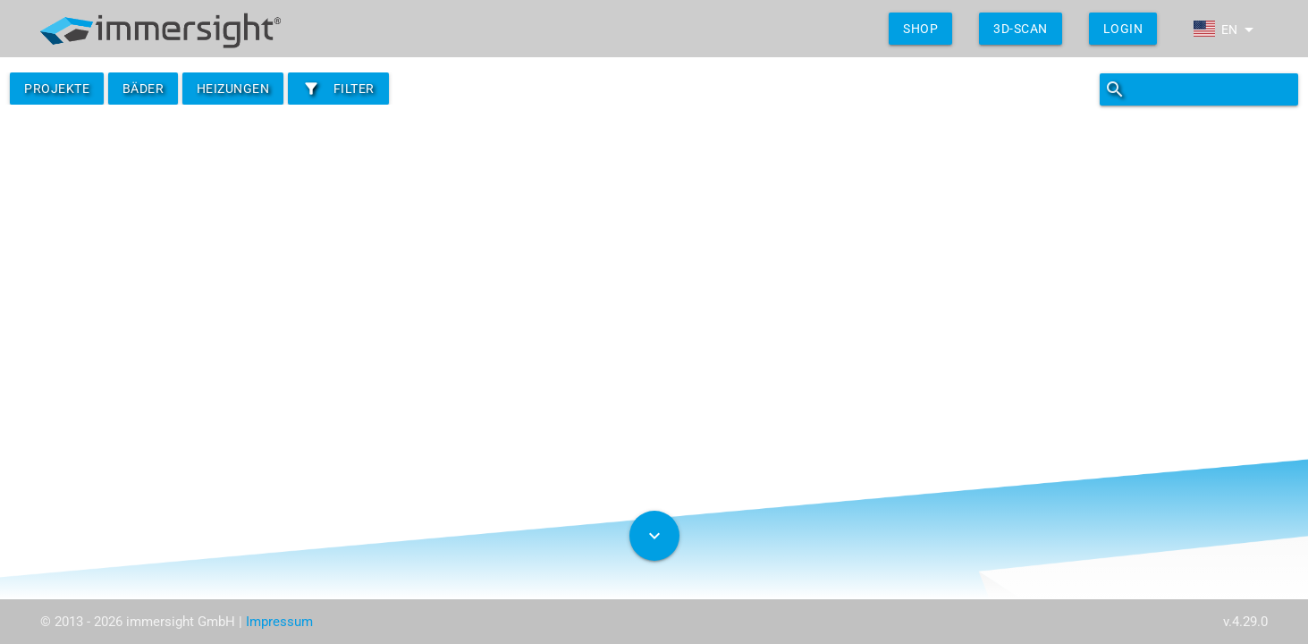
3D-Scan (1020, 28)
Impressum (279, 622)
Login (1123, 28)
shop (920, 28)
